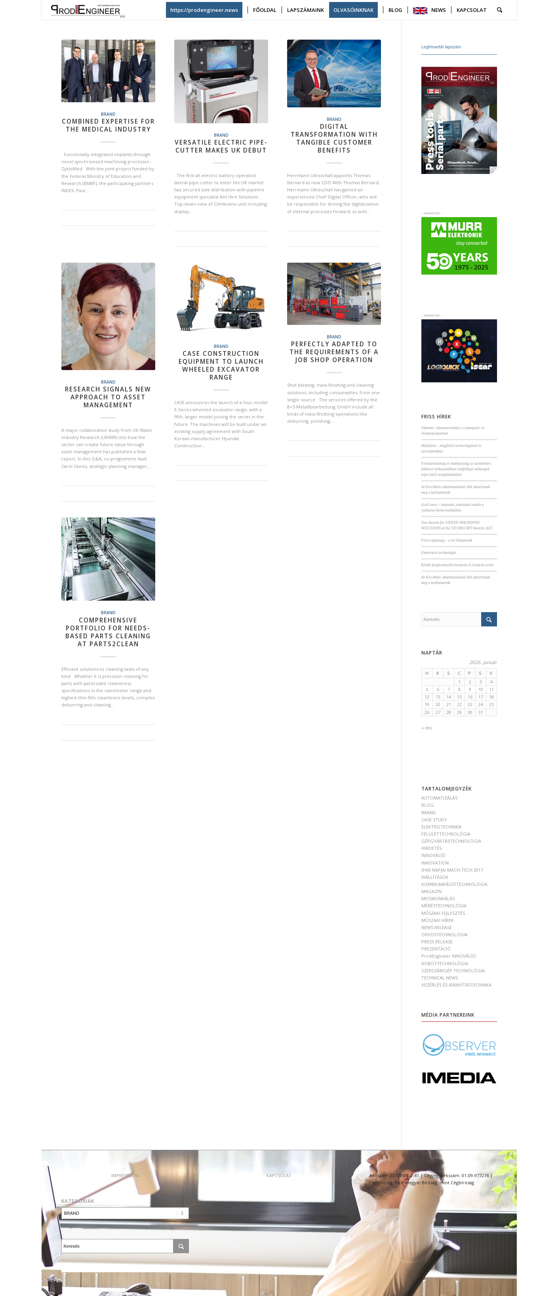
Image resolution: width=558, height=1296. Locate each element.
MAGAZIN (431, 891)
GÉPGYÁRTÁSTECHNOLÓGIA (451, 841)
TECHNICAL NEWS (439, 978)
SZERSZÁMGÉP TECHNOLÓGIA (453, 970)
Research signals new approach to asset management (108, 397)
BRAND (108, 114)
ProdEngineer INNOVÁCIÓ (448, 956)
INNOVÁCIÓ (433, 855)
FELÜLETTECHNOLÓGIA (445, 834)
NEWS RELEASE (436, 927)
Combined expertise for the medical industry (108, 125)
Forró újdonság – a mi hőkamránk (446, 540)
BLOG (427, 805)
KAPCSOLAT (279, 1175)
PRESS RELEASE (437, 942)
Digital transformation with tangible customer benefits (334, 138)
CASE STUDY (434, 820)
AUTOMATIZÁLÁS (439, 798)
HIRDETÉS (431, 848)
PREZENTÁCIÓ (436, 949)
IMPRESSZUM (125, 1175)
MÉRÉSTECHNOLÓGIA (444, 906)
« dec (427, 728)
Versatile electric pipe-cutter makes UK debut (221, 146)
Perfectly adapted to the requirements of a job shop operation (334, 352)
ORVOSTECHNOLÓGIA (444, 934)
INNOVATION (435, 863)
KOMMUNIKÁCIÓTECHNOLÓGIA (454, 884)
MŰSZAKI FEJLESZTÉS (443, 913)
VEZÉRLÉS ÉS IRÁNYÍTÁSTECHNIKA (456, 985)
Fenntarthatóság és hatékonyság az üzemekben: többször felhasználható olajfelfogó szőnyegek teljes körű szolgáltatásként (456, 469)
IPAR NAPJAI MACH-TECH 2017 (452, 870)
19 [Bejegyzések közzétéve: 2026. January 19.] (427, 704)
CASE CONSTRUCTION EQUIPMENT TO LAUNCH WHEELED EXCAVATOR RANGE (221, 365)
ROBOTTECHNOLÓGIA (444, 963)
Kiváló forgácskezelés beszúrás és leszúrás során (457, 565)
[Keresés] (499, 10)
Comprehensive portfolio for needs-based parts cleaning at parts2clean (108, 632)
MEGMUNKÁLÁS (438, 898)
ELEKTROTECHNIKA (441, 827)
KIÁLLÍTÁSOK (434, 877)
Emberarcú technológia (438, 553)
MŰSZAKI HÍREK (437, 920)
